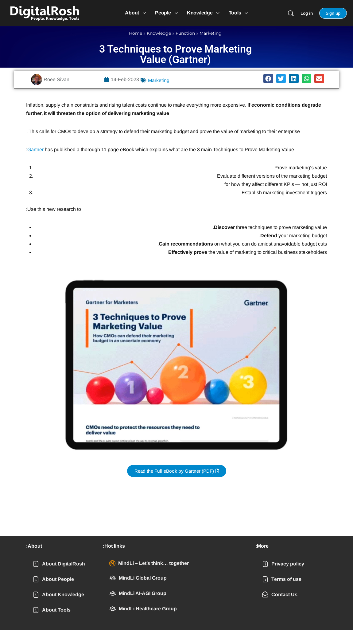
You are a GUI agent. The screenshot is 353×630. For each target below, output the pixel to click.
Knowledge (159, 33)
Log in (307, 13)
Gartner (35, 149)
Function (185, 33)
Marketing (211, 33)
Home (135, 33)
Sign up (333, 13)
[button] (268, 78)
